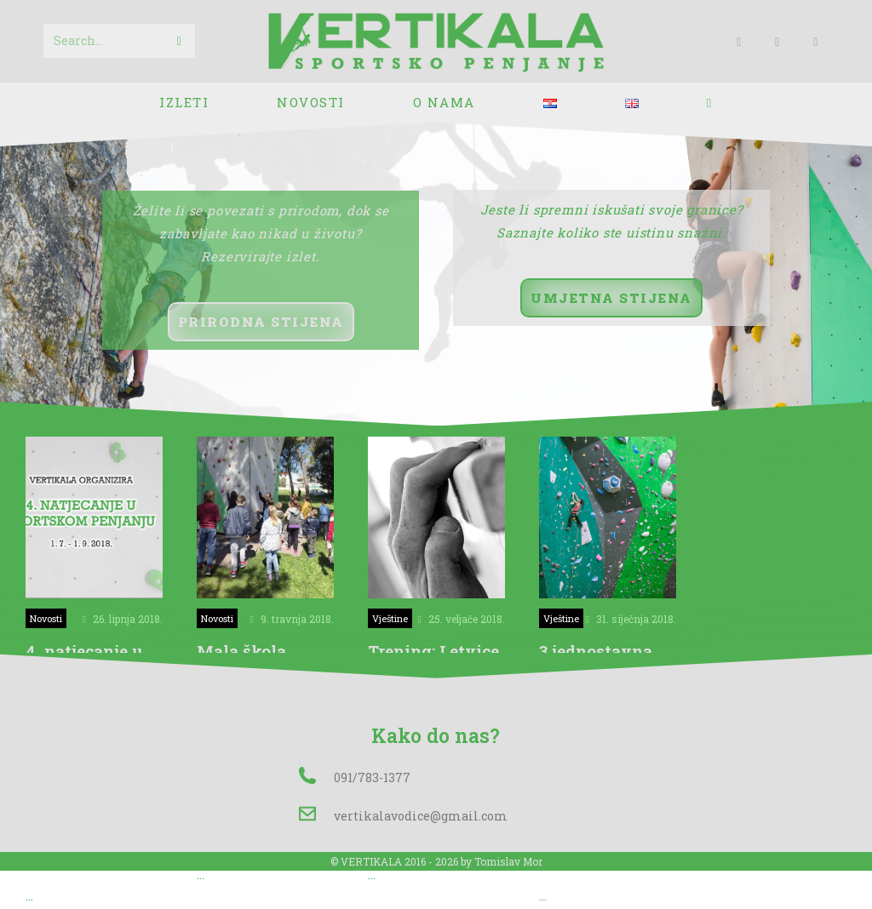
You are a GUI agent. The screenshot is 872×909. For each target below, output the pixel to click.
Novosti (46, 618)
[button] (261, 322)
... (29, 897)
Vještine (390, 618)
